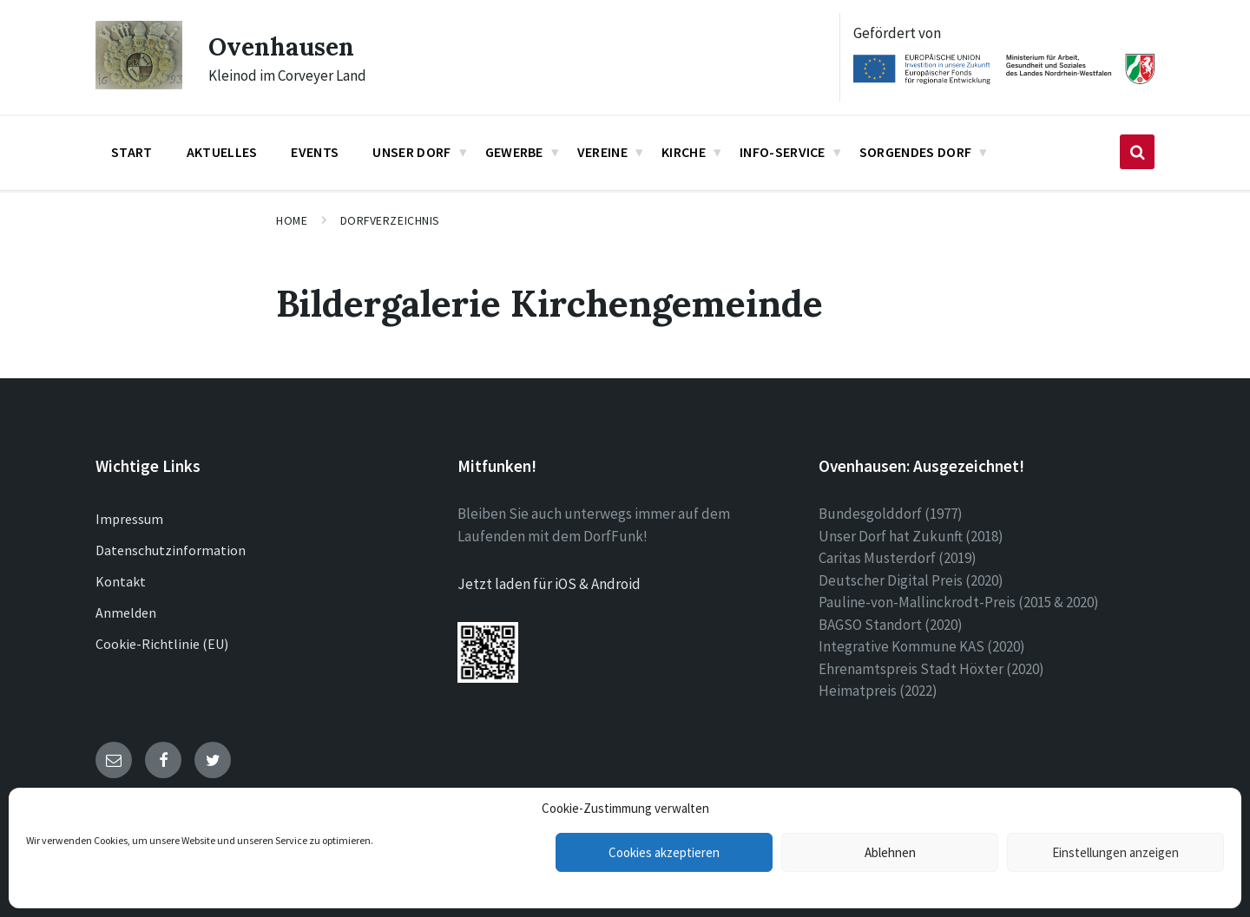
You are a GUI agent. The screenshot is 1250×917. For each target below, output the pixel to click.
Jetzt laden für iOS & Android (549, 583)
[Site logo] (138, 84)
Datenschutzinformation (170, 550)
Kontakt (120, 581)
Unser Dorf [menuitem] (411, 151)
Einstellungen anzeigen (1115, 852)
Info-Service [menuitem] (783, 151)
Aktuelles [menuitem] (222, 151)
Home (291, 220)
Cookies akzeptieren (664, 852)
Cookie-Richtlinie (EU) (161, 643)
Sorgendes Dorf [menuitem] (915, 151)
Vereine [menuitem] (602, 151)
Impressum (129, 518)
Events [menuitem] (315, 151)
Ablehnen (890, 852)
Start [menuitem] (132, 151)
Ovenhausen (286, 45)
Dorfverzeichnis (390, 220)
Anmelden (125, 612)
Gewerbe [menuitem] (514, 151)
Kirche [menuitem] (683, 151)
